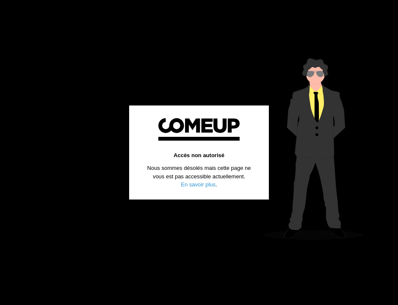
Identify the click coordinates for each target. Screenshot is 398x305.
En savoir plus (198, 184)
